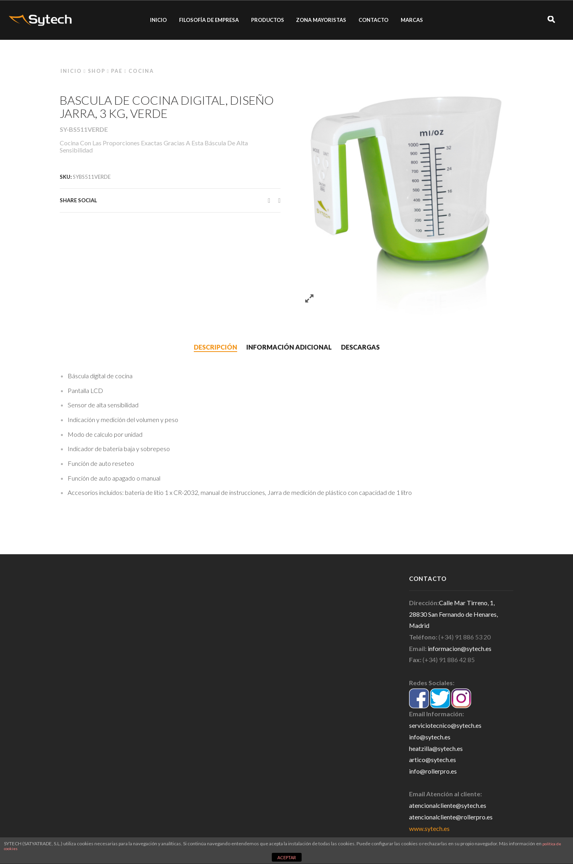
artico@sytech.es (432, 759)
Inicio (71, 71)
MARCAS (412, 20)
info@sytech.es (429, 737)
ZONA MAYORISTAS (321, 20)
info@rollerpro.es (433, 771)
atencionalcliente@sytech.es (447, 805)
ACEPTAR (286, 857)
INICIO (158, 20)
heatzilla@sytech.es (436, 748)
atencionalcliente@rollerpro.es (451, 817)
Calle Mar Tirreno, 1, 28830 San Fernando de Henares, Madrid (453, 614)
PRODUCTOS (267, 20)
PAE (117, 71)
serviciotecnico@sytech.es (445, 725)
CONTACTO (373, 20)
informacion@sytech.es (459, 648)
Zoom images (309, 299)
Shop (96, 71)
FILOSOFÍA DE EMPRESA (209, 20)
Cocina (141, 71)
